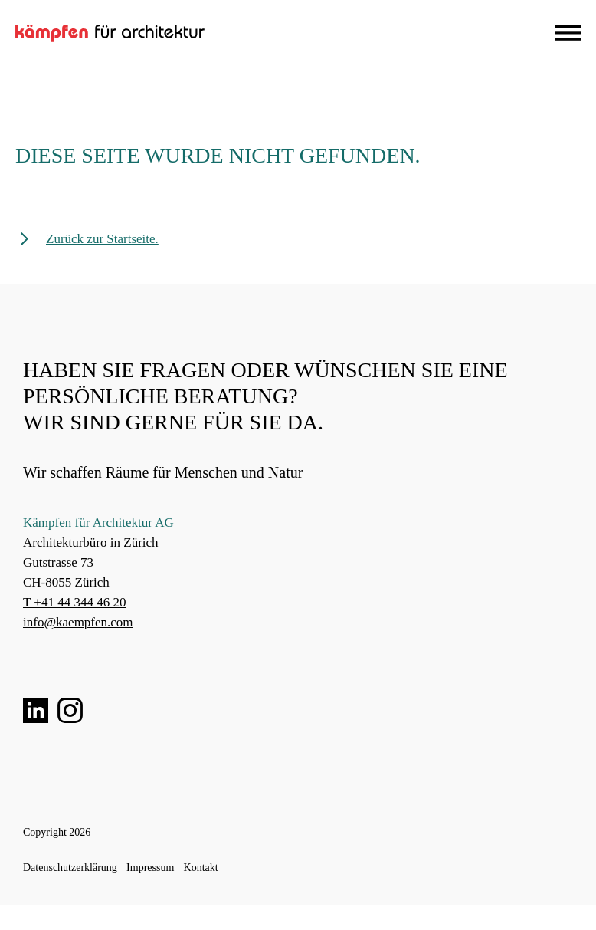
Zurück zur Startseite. (102, 239)
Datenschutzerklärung (70, 867)
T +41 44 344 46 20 (74, 602)
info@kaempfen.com (78, 622)
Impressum (150, 867)
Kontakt (201, 867)
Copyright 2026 (56, 832)
